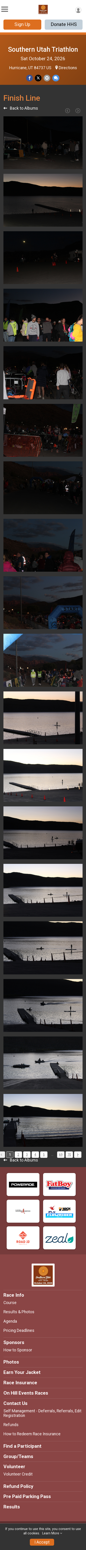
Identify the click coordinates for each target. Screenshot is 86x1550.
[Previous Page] (67, 111)
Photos (11, 1362)
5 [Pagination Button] (44, 1154)
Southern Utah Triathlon (43, 49)
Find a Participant (22, 1446)
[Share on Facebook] (29, 78)
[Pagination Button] (77, 1154)
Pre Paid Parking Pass (27, 1496)
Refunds (11, 1424)
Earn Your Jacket (22, 1372)
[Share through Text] (55, 78)
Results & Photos (18, 1312)
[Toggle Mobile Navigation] (4, 9)
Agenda (10, 1321)
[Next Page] (78, 111)
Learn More (50, 1533)
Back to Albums (20, 108)
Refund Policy (18, 1486)
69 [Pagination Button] (61, 1154)
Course (10, 1302)
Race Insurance (20, 1382)
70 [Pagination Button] (69, 1154)
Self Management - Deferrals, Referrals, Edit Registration (42, 1413)
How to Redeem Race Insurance (32, 1434)
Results (11, 1507)
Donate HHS (64, 24)
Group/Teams (18, 1456)
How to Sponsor (17, 1350)
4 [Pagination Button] (35, 1154)
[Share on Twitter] (38, 78)
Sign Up (22, 24)
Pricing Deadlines (18, 1330)
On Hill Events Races (25, 1393)
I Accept (42, 1542)
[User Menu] (78, 10)
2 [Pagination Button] (18, 1154)
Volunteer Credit (18, 1474)
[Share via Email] (47, 78)
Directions (68, 68)
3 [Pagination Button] (27, 1154)
